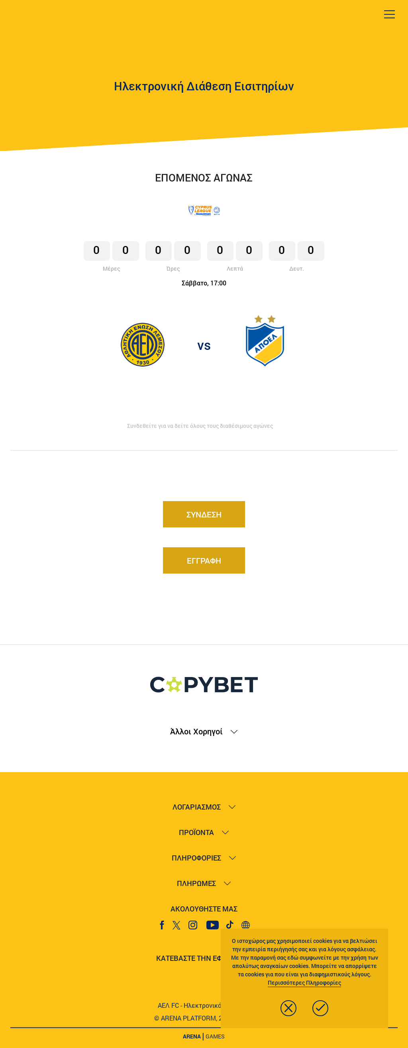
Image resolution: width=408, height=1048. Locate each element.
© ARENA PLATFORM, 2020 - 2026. (204, 1018)
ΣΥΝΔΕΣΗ (204, 514)
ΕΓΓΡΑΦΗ (204, 560)
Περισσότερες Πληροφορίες (304, 982)
